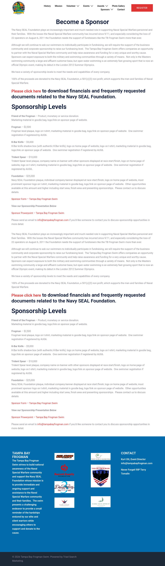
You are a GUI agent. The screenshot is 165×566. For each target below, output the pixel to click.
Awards (100, 6)
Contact (121, 9)
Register (142, 8)
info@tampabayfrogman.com (53, 220)
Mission (58, 6)
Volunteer (70, 6)
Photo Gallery (118, 6)
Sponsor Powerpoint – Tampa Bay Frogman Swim (38, 213)
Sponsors (105, 9)
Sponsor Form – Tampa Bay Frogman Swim (35, 199)
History (47, 6)
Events (86, 6)
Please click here (30, 91)
